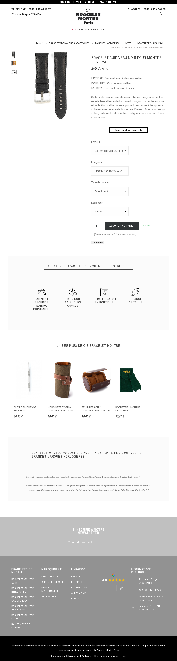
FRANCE (75, 576)
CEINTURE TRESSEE (52, 582)
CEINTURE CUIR (50, 576)
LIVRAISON (78, 569)
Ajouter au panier (122, 226)
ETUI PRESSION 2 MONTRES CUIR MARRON (96, 409)
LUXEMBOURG (79, 587)
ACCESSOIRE (48, 596)
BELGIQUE (77, 582)
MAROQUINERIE (51, 569)
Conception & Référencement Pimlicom (71, 656)
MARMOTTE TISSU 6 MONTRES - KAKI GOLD (60, 409)
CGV (96, 656)
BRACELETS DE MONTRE (21, 570)
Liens (123, 656)
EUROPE (75, 598)
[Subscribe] (108, 542)
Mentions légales (109, 656)
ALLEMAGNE (78, 593)
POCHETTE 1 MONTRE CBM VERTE (127, 409)
